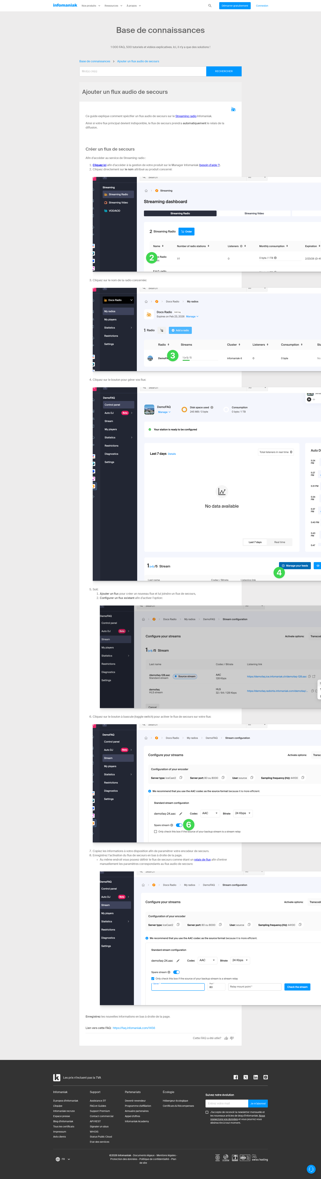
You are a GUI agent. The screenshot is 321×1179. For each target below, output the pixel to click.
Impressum (59, 1131)
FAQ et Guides (98, 1105)
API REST (95, 1121)
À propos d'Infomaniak (65, 1100)
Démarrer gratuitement (235, 5)
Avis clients (59, 1136)
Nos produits (91, 5)
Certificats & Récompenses (178, 1105)
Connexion (262, 5)
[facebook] (236, 1078)
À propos (134, 5)
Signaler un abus (99, 1126)
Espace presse (61, 1116)
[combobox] (158, 71)
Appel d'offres (132, 1116)
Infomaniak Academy (137, 1121)
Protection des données (123, 1159)
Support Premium (100, 1111)
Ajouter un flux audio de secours (138, 61)
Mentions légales (166, 1155)
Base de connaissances (94, 61)
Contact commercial (101, 1116)
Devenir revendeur (135, 1100)
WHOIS (94, 1131)
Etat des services (99, 1141)
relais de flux (202, 859)
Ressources (114, 5)
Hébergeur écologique (175, 1100)
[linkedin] (253, 1078)
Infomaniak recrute (64, 1111)
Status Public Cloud (101, 1136)
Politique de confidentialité (154, 1159)
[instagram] (263, 1078)
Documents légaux (143, 1155)
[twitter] (243, 1078)
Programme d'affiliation (138, 1105)
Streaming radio (185, 116)
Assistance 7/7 (98, 1100)
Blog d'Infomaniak (63, 1121)
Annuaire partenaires (137, 1111)
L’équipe (57, 1105)
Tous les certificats (63, 1126)
